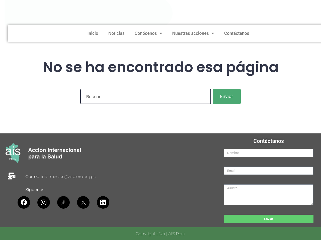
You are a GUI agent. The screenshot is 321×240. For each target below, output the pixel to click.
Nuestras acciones (286, 33)
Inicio (186, 33)
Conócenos (241, 33)
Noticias (209, 33)
